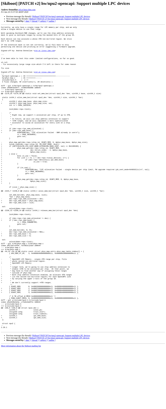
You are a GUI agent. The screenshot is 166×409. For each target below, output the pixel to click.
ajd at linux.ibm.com (26, 10)
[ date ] (27, 21)
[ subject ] (43, 21)
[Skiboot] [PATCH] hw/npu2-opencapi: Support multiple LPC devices (61, 16)
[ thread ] (35, 21)
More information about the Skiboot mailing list (21, 407)
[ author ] (52, 21)
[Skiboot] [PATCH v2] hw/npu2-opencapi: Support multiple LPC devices (59, 19)
